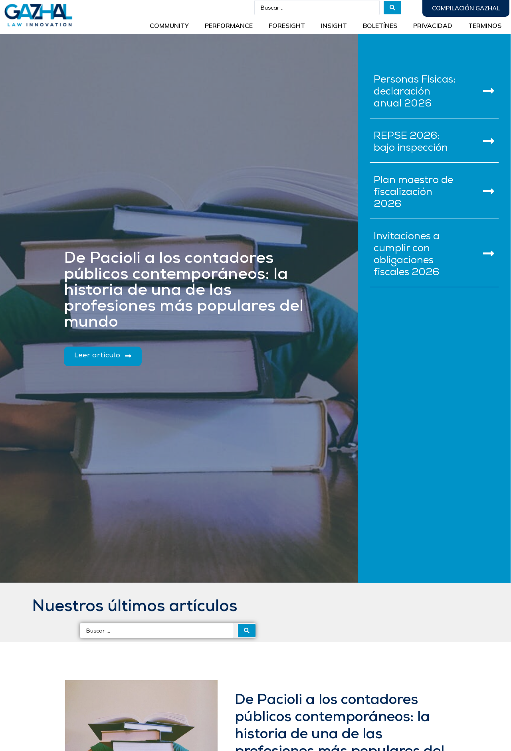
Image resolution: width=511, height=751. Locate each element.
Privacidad (432, 26)
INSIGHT (334, 26)
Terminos (484, 26)
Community (169, 26)
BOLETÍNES (380, 26)
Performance (229, 26)
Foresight (287, 26)
